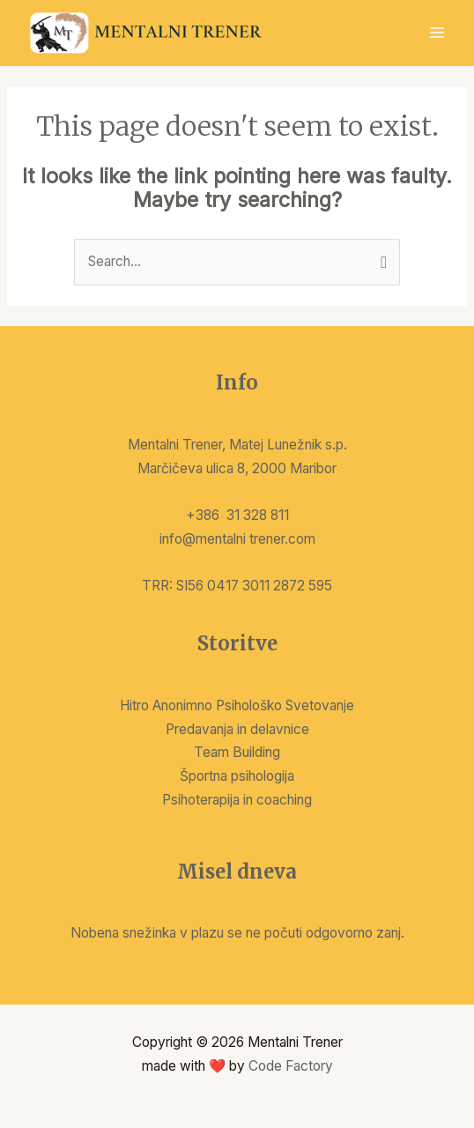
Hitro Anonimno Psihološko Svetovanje (237, 705)
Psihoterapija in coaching (237, 799)
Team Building (237, 752)
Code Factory (290, 1066)
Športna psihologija (237, 776)
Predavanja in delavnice (237, 729)
